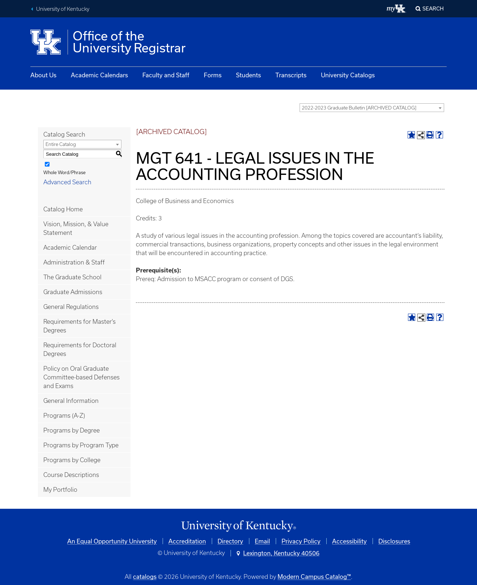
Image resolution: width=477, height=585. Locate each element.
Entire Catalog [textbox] (61, 144)
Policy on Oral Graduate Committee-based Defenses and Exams (81, 377)
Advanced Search (67, 182)
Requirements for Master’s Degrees (79, 326)
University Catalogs (348, 75)
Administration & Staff (74, 262)
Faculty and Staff (165, 75)
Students (248, 75)
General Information (71, 400)
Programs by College (71, 460)
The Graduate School (72, 277)
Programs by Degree (71, 430)
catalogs (144, 576)
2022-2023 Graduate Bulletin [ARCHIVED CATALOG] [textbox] (359, 108)
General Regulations (71, 307)
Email (262, 541)
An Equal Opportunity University (112, 541)
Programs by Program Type (81, 445)
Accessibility (349, 541)
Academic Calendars (99, 75)
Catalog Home (63, 209)
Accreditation (187, 541)
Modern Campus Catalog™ (314, 576)
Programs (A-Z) (64, 415)
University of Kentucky (62, 9)
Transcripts (290, 75)
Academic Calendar (70, 247)
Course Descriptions (71, 475)
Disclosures (394, 541)
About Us (43, 75)
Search (433, 8)
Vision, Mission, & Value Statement (75, 228)
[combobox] (372, 107)
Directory (230, 541)
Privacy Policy (301, 541)
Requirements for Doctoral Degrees (79, 349)
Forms (213, 75)
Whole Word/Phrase (64, 172)
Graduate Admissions (72, 292)
